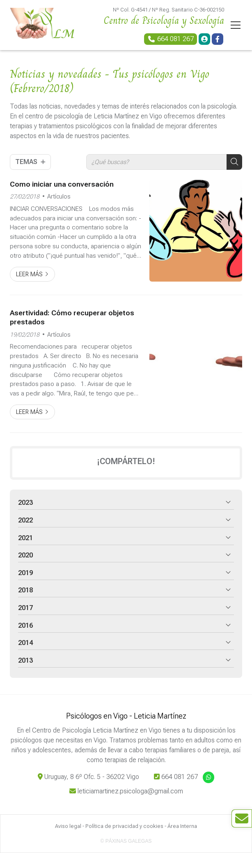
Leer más (29, 274)
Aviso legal (68, 826)
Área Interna (182, 826)
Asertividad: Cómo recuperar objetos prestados (72, 317)
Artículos (59, 196)
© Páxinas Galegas (126, 841)
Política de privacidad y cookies (124, 826)
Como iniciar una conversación (62, 184)
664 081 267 (179, 777)
